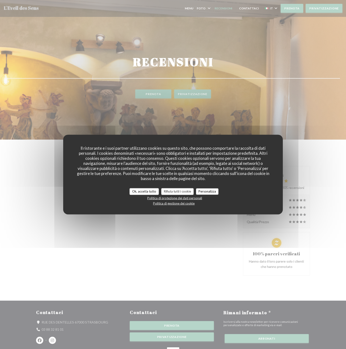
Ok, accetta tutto (144, 191)
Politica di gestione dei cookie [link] (174, 203)
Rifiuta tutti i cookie (177, 191)
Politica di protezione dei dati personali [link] (174, 198)
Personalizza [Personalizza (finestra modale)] (207, 191)
